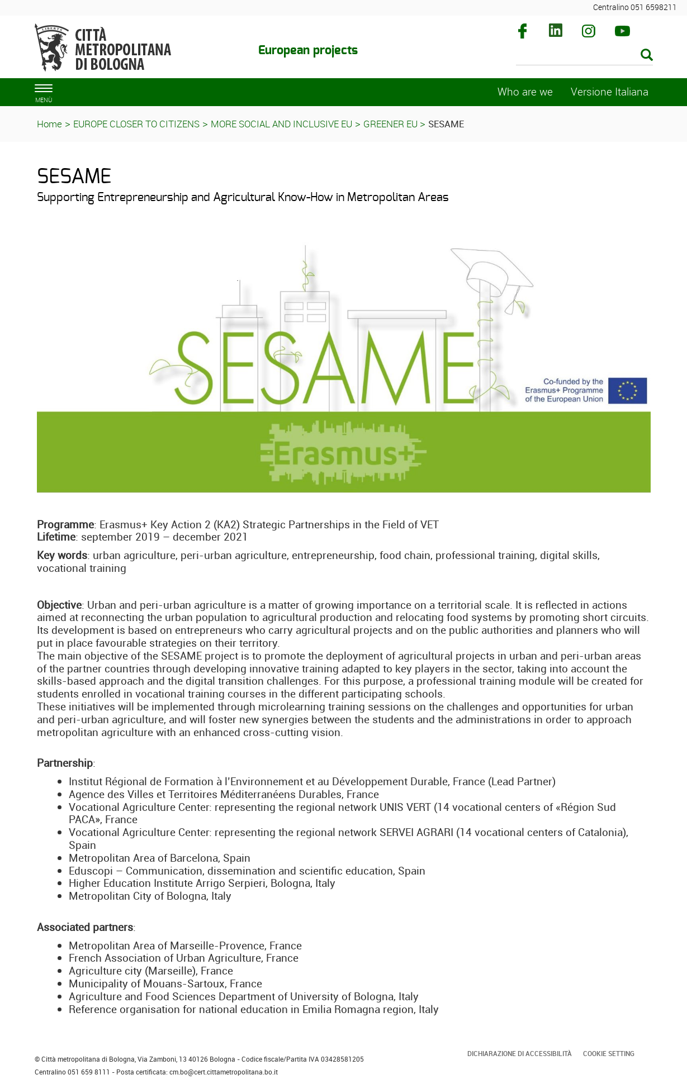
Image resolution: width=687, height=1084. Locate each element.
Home (49, 123)
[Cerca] (584, 55)
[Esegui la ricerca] (647, 55)
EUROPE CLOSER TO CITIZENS (136, 123)
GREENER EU (391, 123)
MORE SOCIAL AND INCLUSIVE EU (281, 123)
